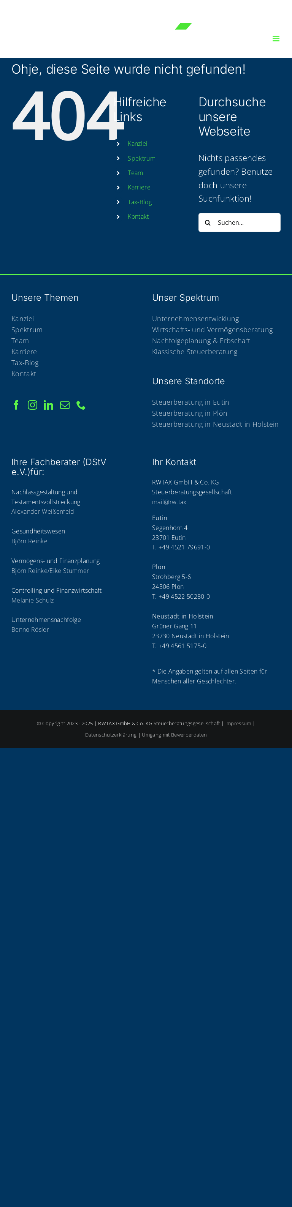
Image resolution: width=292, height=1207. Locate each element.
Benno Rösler (30, 629)
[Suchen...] (239, 222)
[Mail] (65, 405)
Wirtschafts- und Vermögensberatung (212, 329)
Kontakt (23, 373)
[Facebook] (16, 405)
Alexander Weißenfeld (43, 511)
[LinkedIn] (48, 405)
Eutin (160, 518)
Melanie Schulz (32, 600)
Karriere (24, 351)
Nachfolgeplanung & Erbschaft (201, 340)
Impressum (238, 723)
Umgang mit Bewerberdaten (174, 734)
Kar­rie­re (139, 187)
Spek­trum (142, 158)
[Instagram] (32, 405)
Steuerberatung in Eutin (191, 402)
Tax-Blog (140, 202)
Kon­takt (138, 216)
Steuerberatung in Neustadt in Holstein (215, 424)
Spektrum (27, 329)
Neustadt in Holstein (183, 616)
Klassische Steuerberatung (194, 351)
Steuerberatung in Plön (189, 413)
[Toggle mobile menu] (277, 39)
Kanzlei (22, 318)
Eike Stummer (69, 570)
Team (135, 173)
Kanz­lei (138, 143)
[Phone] (81, 405)
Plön (158, 567)
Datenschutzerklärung (111, 734)
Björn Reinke (29, 541)
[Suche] (207, 222)
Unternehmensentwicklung (195, 318)
